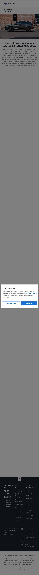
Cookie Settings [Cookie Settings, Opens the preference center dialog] (11, 303)
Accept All (29, 303)
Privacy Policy (31, 293)
